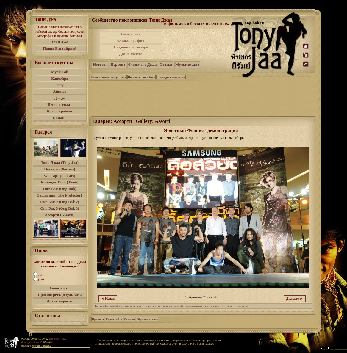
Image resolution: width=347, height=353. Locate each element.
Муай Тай (59, 72)
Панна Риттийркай (59, 48)
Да (40, 275)
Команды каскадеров (171, 77)
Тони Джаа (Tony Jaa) (60, 162)
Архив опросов (60, 301)
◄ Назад (108, 298)
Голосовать (60, 288)
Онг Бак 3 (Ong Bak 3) (59, 208)
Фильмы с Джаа (142, 64)
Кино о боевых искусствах (108, 77)
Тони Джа (59, 42)
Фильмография (130, 40)
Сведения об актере (131, 47)
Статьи (166, 64)
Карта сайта (114, 319)
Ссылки (129, 319)
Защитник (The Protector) (59, 195)
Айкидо (59, 91)
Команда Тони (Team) (59, 182)
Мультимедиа (187, 64)
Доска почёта (130, 53)
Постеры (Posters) (59, 169)
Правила (98, 319)
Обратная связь (147, 319)
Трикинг (59, 117)
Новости (100, 64)
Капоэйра (59, 78)
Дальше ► (294, 298)
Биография (131, 34)
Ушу (60, 85)
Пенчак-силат (59, 104)
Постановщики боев (141, 77)
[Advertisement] (197, 44)
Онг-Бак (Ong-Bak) (59, 188)
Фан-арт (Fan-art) (59, 175)
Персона (117, 64)
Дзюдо (59, 98)
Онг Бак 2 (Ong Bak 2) (59, 202)
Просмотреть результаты (60, 294)
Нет (41, 280)
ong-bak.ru (31, 342)
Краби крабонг (60, 111)
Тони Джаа (160, 20)
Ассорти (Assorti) (60, 215)
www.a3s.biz (57, 338)
